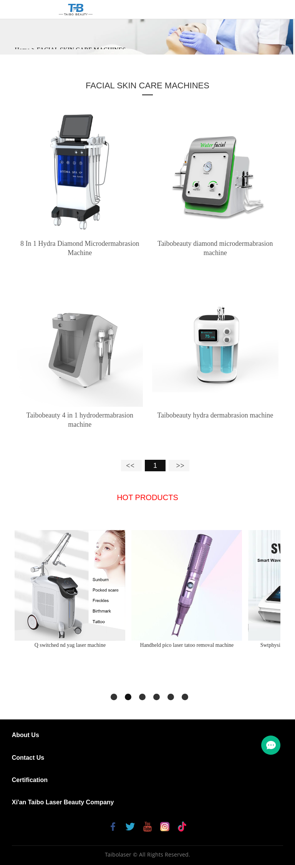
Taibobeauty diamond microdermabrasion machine (215, 248)
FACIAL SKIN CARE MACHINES (147, 85)
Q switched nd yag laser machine (70, 645)
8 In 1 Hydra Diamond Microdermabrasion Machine (79, 248)
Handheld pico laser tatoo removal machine (187, 645)
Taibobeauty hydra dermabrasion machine (215, 415)
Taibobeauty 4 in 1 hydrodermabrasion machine (79, 419)
